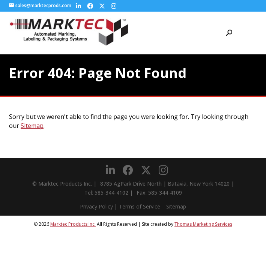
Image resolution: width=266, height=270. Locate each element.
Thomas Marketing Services (203, 224)
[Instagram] (113, 6)
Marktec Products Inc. (73, 224)
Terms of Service (139, 206)
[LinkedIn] (78, 6)
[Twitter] (102, 6)
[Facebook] (90, 6)
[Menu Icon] (253, 33)
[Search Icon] (229, 33)
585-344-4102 (111, 192)
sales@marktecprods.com (40, 5)
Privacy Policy (96, 206)
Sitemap (32, 126)
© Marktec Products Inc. (62, 183)
